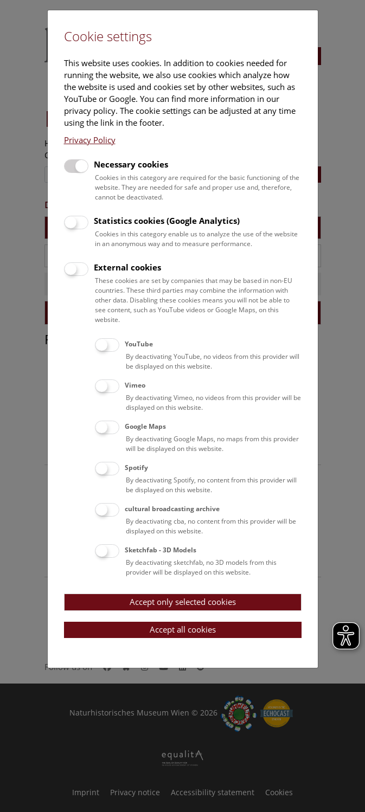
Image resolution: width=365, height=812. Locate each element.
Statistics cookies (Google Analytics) (167, 220)
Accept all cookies (183, 629)
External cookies (127, 267)
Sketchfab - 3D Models (160, 550)
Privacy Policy (90, 139)
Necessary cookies (131, 164)
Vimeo (135, 385)
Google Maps (145, 426)
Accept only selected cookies (183, 601)
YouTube (139, 344)
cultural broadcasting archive (172, 508)
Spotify (136, 467)
